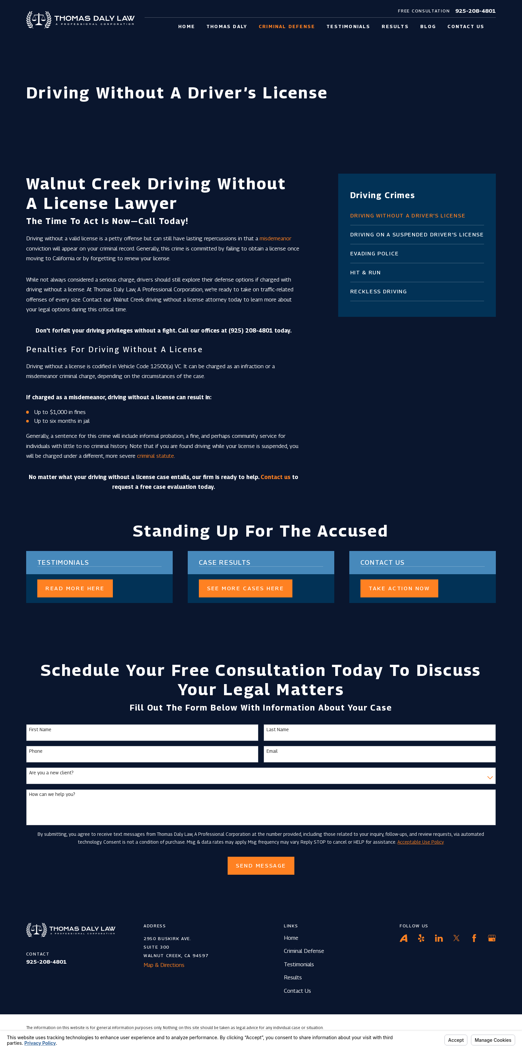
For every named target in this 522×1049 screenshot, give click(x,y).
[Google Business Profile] (492, 938)
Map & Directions (164, 965)
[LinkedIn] (439, 938)
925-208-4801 (475, 11)
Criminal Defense (304, 951)
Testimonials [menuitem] (348, 26)
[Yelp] (421, 938)
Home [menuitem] (186, 26)
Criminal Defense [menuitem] (287, 26)
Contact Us (297, 991)
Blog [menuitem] (428, 26)
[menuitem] (417, 215)
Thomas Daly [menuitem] (226, 26)
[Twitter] (457, 938)
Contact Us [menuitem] (465, 26)
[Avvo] (404, 938)
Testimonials (299, 964)
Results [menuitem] (395, 26)
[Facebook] (474, 938)
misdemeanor (275, 238)
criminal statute (155, 456)
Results (293, 977)
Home (291, 938)
